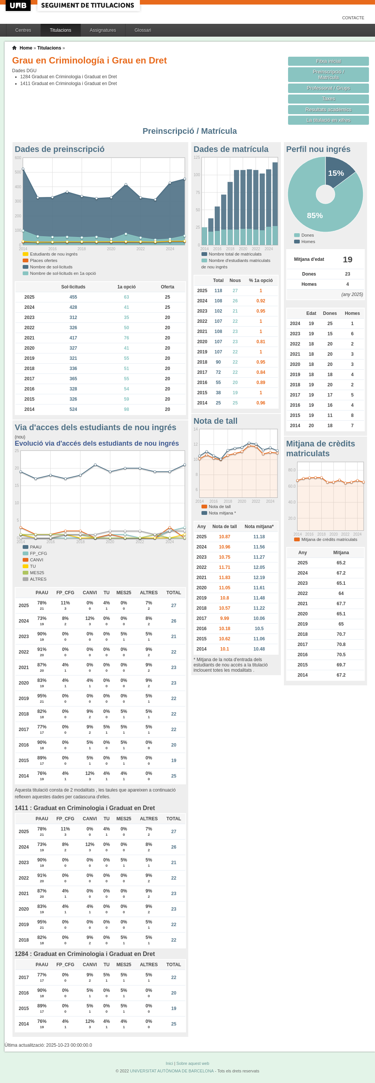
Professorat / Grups (328, 88)
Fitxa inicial (328, 61)
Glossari (143, 30)
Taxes (328, 98)
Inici (169, 1063)
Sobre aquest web (192, 1063)
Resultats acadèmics (328, 109)
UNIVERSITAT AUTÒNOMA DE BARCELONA (172, 1071)
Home (26, 48)
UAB (18, 5)
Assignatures (103, 30)
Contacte (353, 17)
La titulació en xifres (329, 120)
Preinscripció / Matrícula (328, 74)
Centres (23, 30)
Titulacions (60, 30)
